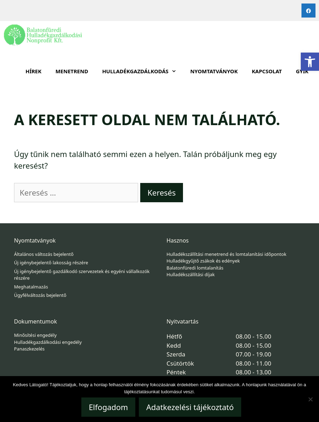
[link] (310, 62)
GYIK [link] (302, 71)
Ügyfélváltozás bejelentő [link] (40, 295)
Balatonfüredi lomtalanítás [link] (195, 268)
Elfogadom (108, 407)
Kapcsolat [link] (267, 71)
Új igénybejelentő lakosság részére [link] (51, 262)
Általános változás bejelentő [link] (44, 254)
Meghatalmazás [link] (31, 287)
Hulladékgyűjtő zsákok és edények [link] (203, 261)
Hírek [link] (34, 71)
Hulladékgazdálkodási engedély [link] (48, 342)
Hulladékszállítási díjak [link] (191, 274)
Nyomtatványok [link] (214, 71)
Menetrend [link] (71, 71)
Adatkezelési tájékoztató (190, 407)
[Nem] (310, 399)
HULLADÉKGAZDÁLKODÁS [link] (142, 71)
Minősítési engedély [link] (35, 335)
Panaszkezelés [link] (29, 349)
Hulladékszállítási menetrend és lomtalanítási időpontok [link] (226, 254)
